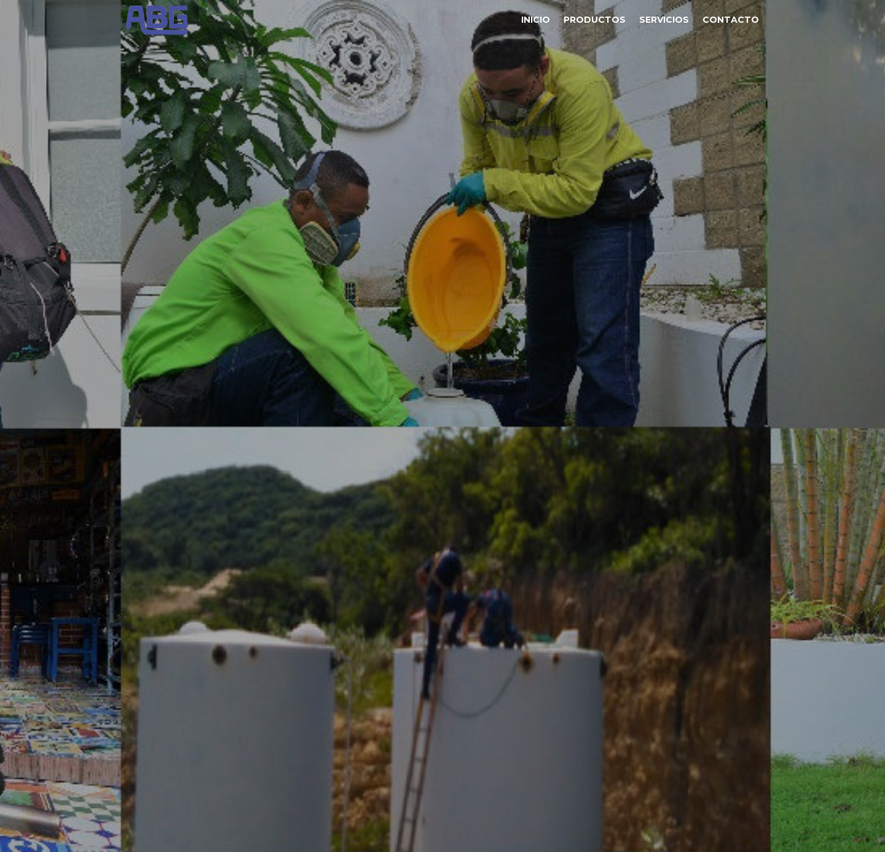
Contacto (730, 19)
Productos (595, 19)
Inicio (535, 19)
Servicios (664, 19)
